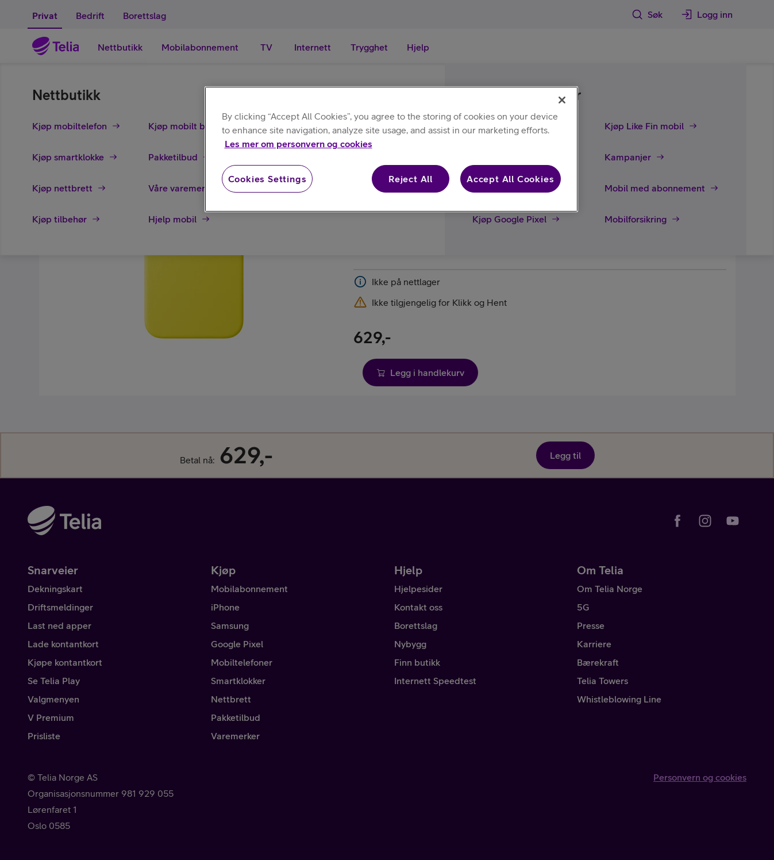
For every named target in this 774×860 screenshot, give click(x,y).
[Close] (562, 100)
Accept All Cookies (510, 179)
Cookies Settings (267, 179)
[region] (391, 149)
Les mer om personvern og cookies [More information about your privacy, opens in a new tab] (298, 144)
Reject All (410, 179)
